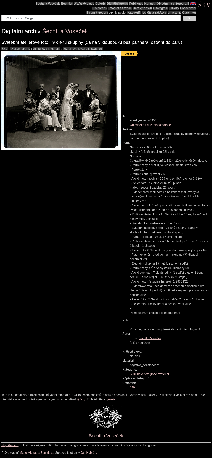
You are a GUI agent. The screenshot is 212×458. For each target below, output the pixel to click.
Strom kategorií (97, 12)
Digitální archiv (117, 3)
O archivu (189, 12)
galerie (110, 399)
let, (144, 12)
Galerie (100, 3)
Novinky (67, 3)
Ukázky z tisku (142, 8)
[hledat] (90, 18)
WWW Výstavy (84, 3)
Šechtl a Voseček (48, 3)
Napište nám (9, 445)
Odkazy (174, 8)
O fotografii (160, 8)
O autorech (99, 8)
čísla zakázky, (157, 12)
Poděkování (188, 8)
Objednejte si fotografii (173, 3)
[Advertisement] (166, 83)
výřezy (81, 399)
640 (132, 387)
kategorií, (134, 12)
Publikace (136, 3)
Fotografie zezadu (120, 8)
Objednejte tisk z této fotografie (150, 124)
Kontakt (149, 3)
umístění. (174, 12)
